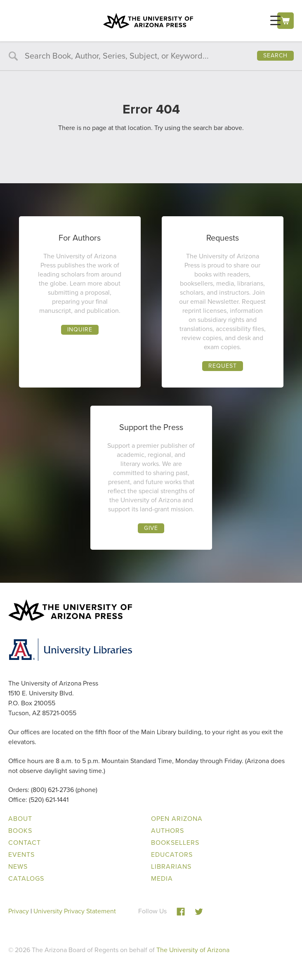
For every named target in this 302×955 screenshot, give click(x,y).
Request (222, 366)
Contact (24, 842)
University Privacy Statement (74, 911)
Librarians (171, 866)
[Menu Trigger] (275, 20)
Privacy (18, 911)
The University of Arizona (192, 950)
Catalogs (26, 878)
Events (21, 854)
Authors (167, 830)
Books (20, 830)
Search (275, 55)
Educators (172, 854)
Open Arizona (177, 818)
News (18, 866)
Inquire (79, 329)
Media (162, 878)
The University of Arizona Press (148, 20)
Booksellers (175, 842)
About (20, 818)
